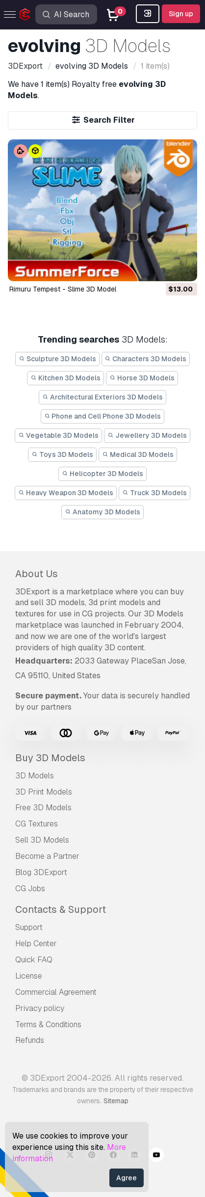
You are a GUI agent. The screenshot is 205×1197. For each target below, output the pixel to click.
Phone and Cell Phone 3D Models (102, 416)
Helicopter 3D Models (102, 473)
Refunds (29, 1040)
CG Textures (36, 824)
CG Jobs (30, 888)
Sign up (181, 13)
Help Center (36, 943)
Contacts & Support (60, 909)
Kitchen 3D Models (65, 377)
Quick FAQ (33, 960)
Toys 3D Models (62, 454)
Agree (126, 1177)
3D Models (34, 776)
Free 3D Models (43, 807)
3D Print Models (43, 792)
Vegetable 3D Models (58, 435)
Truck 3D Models (154, 492)
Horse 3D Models (142, 377)
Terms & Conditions (48, 1024)
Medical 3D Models (138, 454)
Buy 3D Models (50, 757)
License (28, 976)
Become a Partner (47, 856)
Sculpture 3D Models (57, 358)
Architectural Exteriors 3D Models (102, 397)
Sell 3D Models (42, 840)
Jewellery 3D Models (147, 435)
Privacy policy (39, 1008)
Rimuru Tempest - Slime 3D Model (62, 289)
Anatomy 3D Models (102, 511)
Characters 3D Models (146, 358)
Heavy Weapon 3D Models (65, 492)
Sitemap (115, 1100)
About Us (36, 573)
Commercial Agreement (56, 992)
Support (29, 927)
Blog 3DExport (41, 872)
